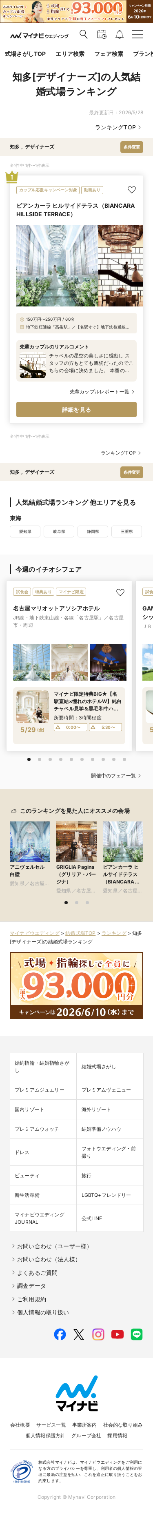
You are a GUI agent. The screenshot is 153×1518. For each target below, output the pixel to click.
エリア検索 (69, 53)
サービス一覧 (51, 1425)
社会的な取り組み (123, 1425)
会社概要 (20, 1425)
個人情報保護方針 (45, 1435)
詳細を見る (76, 409)
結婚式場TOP (80, 933)
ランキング (114, 933)
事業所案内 (84, 1425)
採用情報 (117, 1435)
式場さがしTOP (25, 53)
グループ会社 (86, 1435)
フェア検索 (108, 53)
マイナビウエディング (35, 933)
